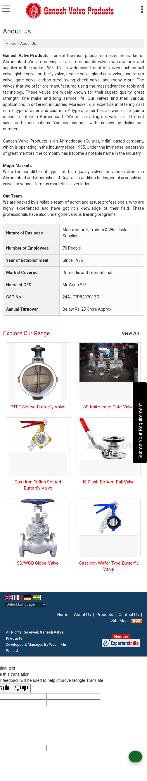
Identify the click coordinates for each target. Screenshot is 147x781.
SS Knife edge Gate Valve (108, 407)
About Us (82, 614)
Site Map (119, 620)
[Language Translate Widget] (26, 604)
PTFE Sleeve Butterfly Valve (37, 407)
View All (130, 333)
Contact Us (129, 614)
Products (104, 614)
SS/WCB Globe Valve (38, 563)
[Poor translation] (21, 688)
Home (11, 43)
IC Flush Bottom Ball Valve (109, 482)
